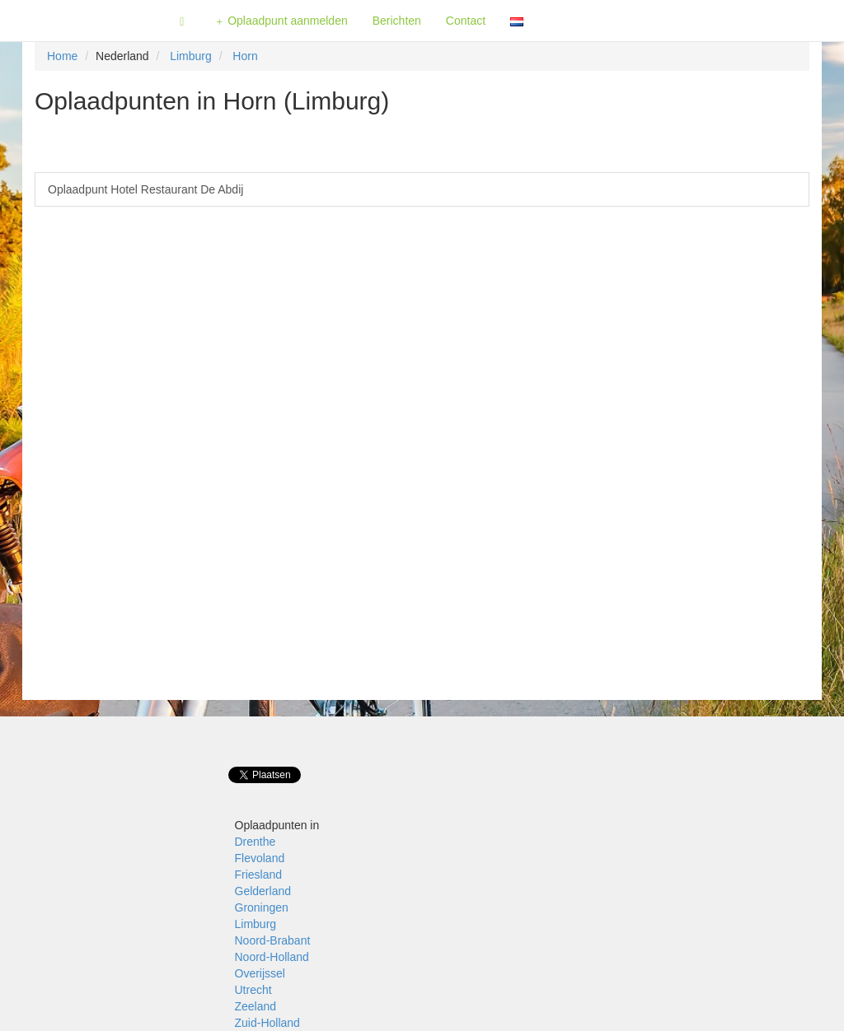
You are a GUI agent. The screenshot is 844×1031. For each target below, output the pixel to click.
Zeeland (256, 1006)
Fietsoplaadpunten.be (83, 20)
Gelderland (263, 891)
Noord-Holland (272, 956)
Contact (465, 20)
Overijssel (260, 973)
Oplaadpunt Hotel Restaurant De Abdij (145, 189)
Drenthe (255, 841)
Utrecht (253, 989)
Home (62, 56)
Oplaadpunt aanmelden (282, 21)
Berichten (397, 20)
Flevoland (260, 858)
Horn (244, 56)
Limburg (191, 56)
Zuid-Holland (267, 1022)
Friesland (259, 874)
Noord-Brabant (273, 940)
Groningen (261, 907)
